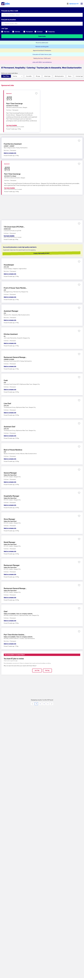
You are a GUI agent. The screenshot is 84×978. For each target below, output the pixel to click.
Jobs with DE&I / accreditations (42, 62)
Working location (59, 76)
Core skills (29, 76)
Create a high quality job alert (42, 253)
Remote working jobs (42, 46)
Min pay (38, 76)
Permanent (28, 31)
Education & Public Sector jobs (42, 54)
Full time (16, 31)
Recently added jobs (42, 42)
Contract (39, 31)
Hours (69, 76)
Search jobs (42, 36)
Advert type (47, 76)
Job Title (37, 670)
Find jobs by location (8, 20)
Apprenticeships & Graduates (42, 50)
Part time (5, 31)
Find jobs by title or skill (9, 11)
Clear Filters (6, 76)
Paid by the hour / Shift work (42, 58)
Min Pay (47, 670)
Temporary (50, 31)
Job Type (4, 28)
